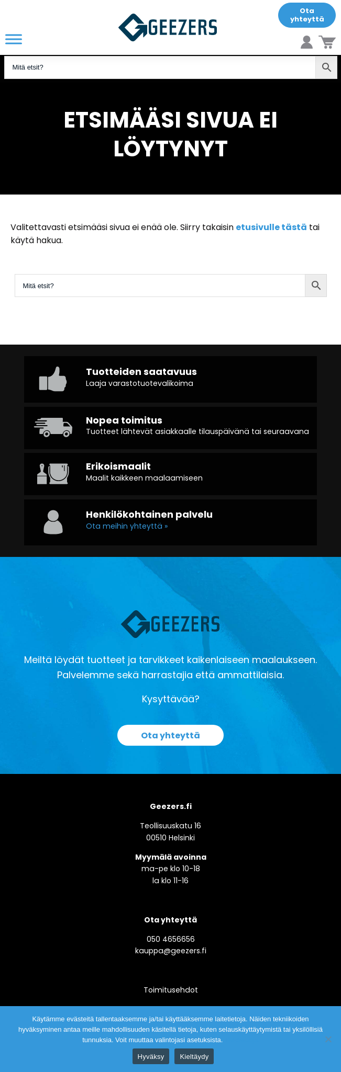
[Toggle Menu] (13, 39)
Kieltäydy (194, 1056)
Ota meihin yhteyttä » (127, 526)
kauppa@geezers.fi (170, 950)
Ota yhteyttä (307, 15)
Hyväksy (151, 1056)
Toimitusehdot (171, 990)
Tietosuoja (242, 1040)
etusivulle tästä (271, 227)
